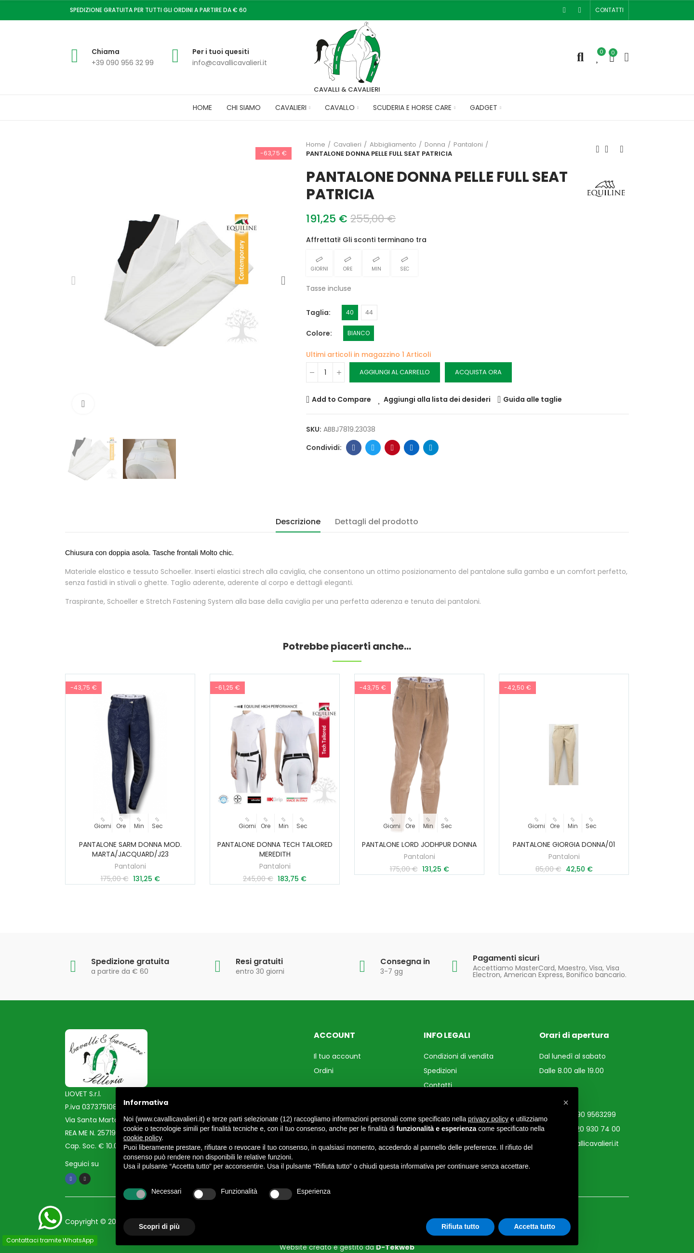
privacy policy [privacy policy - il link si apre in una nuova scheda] (488, 1119)
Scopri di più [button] (159, 1226)
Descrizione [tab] (298, 521)
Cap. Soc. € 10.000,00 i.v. (106, 1146)
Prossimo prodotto (621, 149)
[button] (609, 10)
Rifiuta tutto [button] (460, 1226)
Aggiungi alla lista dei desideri (437, 399)
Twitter (373, 447)
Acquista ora (478, 372)
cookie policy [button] (142, 1138)
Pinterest (392, 447)
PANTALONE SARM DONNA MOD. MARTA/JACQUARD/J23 (130, 849)
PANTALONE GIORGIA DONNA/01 (564, 844)
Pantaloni (130, 866)
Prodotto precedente (597, 149)
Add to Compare (341, 399)
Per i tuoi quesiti (220, 51)
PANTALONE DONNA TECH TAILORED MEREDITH (275, 849)
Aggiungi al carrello (395, 372)
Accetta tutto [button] (534, 1226)
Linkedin (412, 447)
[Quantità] (325, 372)
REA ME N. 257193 (92, 1133)
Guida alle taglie (532, 399)
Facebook (354, 447)
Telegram (431, 447)
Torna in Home (609, 149)
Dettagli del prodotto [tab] (376, 521)
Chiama (106, 51)
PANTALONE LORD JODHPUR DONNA (419, 844)
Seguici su (82, 1164)
